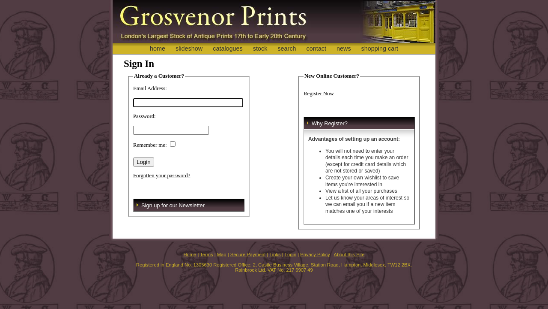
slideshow (189, 48)
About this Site (349, 254)
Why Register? (330, 123)
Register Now (319, 94)
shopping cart (379, 48)
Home (189, 254)
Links (275, 254)
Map (221, 254)
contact (316, 48)
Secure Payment (248, 254)
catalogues (228, 48)
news (344, 48)
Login (290, 254)
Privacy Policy (315, 254)
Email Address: (150, 88)
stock (260, 48)
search (286, 48)
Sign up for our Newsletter (173, 205)
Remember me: (150, 145)
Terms (206, 254)
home (157, 48)
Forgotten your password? (161, 176)
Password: (144, 116)
